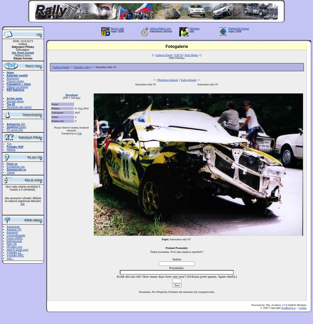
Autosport (12, 232)
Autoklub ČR (14, 229)
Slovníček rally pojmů (19, 107)
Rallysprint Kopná (238, 28)
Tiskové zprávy (15, 81)
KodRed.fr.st (288, 307)
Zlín (16, 124)
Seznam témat (15, 101)
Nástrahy (194, 28)
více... (10, 258)
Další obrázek (188, 80)
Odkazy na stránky (18, 87)
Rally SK (12, 244)
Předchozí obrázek (167, 80)
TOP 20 (178, 55)
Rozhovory (13, 78)
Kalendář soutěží (17, 75)
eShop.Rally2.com (160, 28)
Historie (11, 149)
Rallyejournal (14, 241)
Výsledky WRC (15, 255)
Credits (303, 307)
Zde (79, 133)
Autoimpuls (13, 226)
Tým (9, 144)
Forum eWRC (15, 238)
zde (22, 204)
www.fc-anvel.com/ (18, 249)
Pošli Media (191, 55)
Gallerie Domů (163, 55)
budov (16, 127)
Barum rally (117, 28)
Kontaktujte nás (16, 166)
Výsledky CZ (14, 252)
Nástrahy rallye (82, 67)
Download (71, 94)
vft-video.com (14, 246)
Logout (11, 172)
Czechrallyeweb (16, 235)
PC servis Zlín (15, 130)
